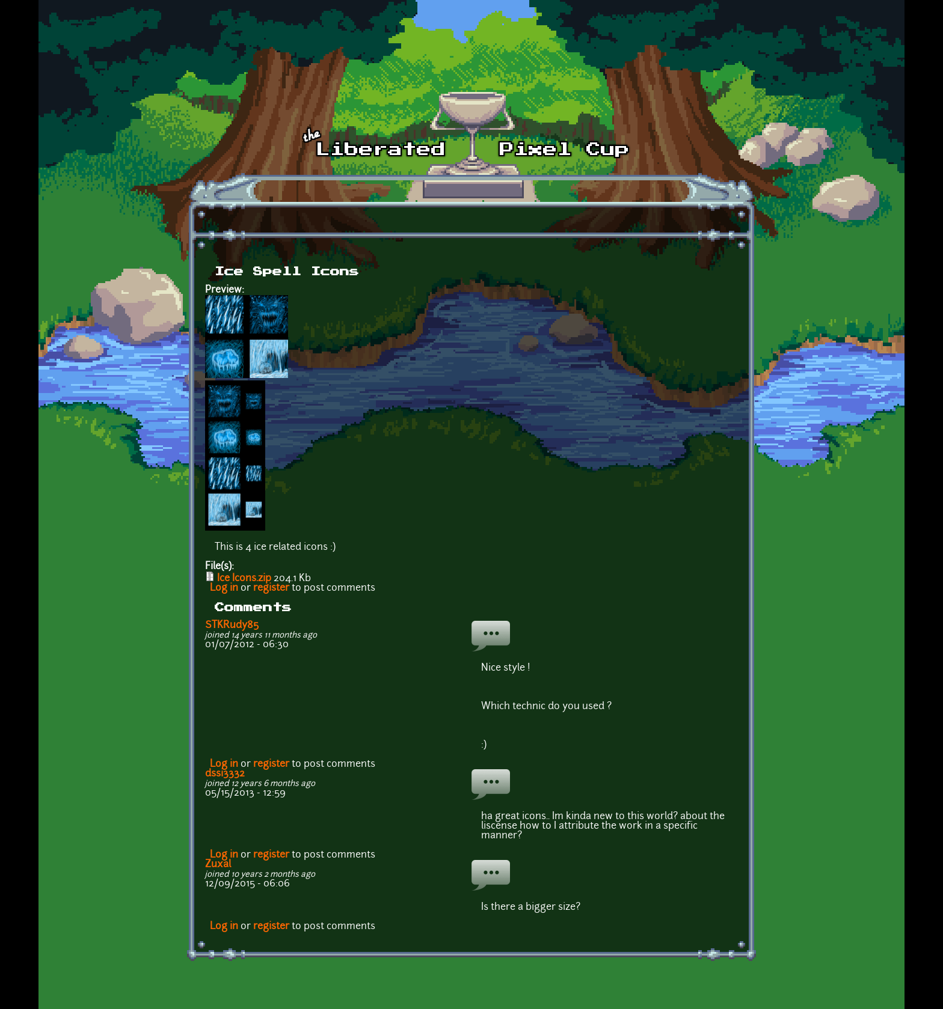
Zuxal (218, 865)
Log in (224, 588)
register (271, 588)
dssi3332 (225, 774)
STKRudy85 (232, 625)
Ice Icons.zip (244, 579)
